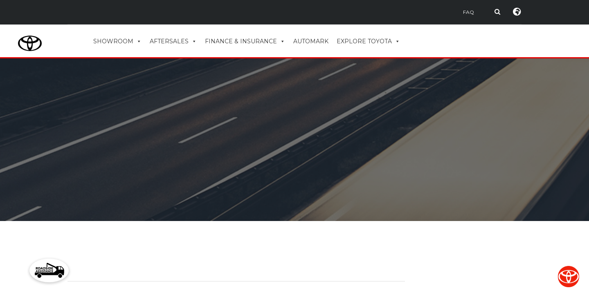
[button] (49, 270)
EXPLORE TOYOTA (368, 41)
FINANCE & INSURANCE (245, 41)
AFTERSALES (173, 41)
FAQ (468, 12)
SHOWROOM (117, 41)
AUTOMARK (310, 41)
